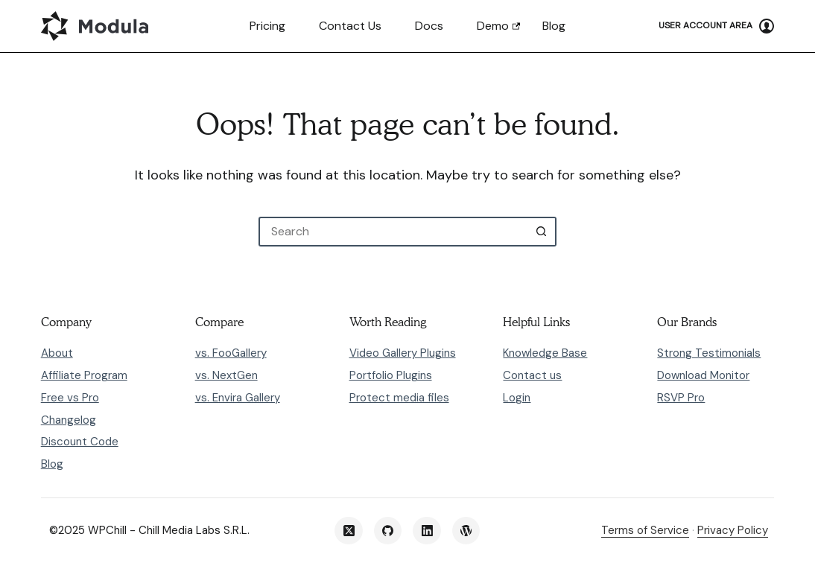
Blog (553, 26)
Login (516, 397)
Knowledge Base (545, 353)
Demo (493, 26)
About (57, 353)
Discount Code (79, 441)
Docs (429, 26)
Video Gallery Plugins (402, 353)
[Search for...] (393, 231)
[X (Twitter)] (348, 531)
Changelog (68, 420)
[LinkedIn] (427, 531)
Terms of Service (645, 530)
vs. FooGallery (231, 353)
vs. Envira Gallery (237, 397)
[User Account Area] (716, 26)
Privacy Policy (732, 530)
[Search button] (541, 231)
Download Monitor (703, 375)
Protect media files (399, 397)
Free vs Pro (70, 397)
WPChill (107, 530)
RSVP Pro (681, 397)
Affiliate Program (84, 375)
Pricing (267, 26)
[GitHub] (388, 531)
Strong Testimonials (709, 353)
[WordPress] (466, 531)
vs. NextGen (226, 375)
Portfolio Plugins (390, 375)
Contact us (350, 26)
